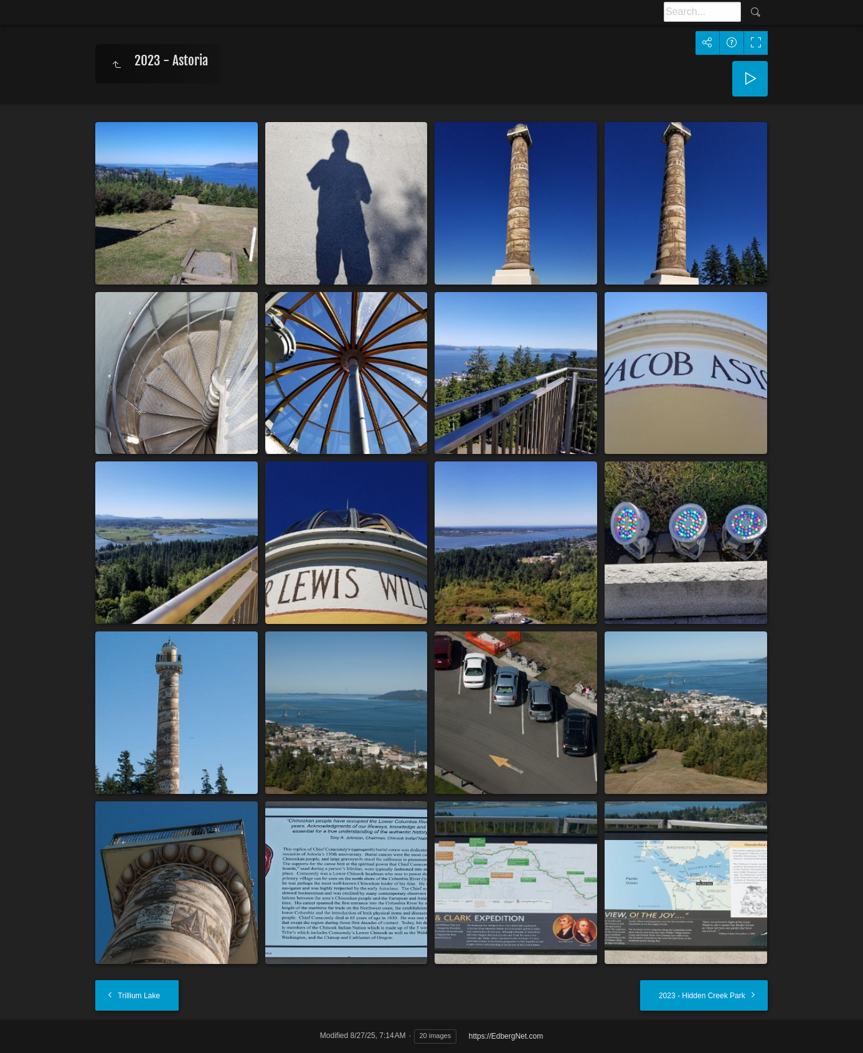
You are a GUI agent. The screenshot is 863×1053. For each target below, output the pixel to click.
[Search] (702, 12)
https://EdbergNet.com (506, 1036)
